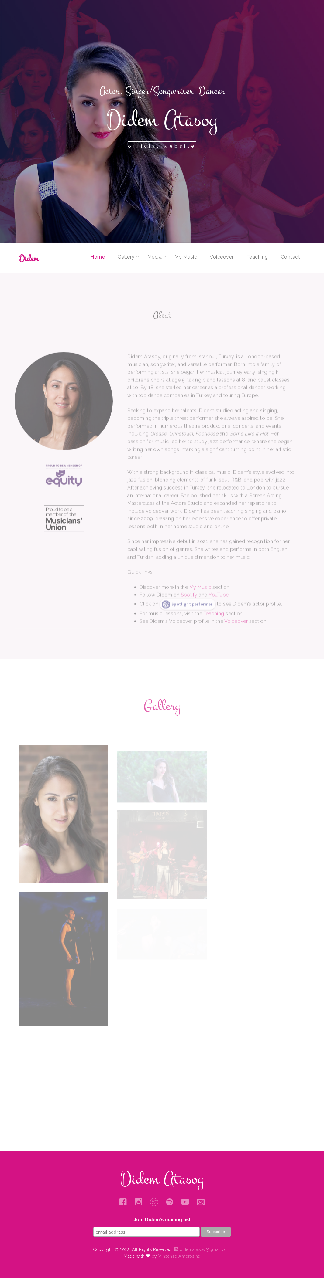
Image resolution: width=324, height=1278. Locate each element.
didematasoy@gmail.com (202, 1249)
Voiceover (222, 257)
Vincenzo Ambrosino (179, 1256)
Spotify (189, 612)
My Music (185, 257)
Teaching (257, 257)
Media (154, 257)
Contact (290, 257)
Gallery (126, 257)
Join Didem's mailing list (162, 1219)
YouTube (219, 612)
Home (97, 257)
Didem (29, 258)
